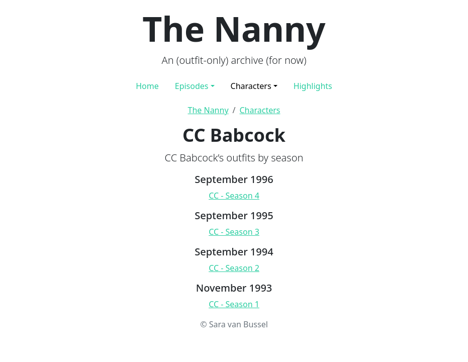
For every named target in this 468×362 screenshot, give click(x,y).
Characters (260, 110)
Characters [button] (251, 86)
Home (147, 86)
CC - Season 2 (234, 268)
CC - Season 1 (234, 304)
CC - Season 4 (234, 195)
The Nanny (208, 110)
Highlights (313, 86)
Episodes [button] (192, 86)
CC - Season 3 (234, 231)
